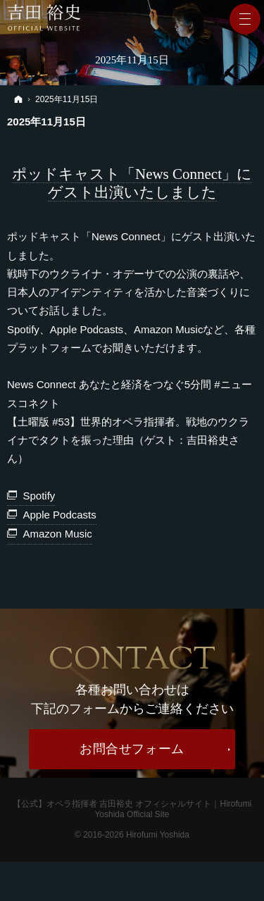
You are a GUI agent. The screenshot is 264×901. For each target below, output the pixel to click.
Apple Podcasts (59, 515)
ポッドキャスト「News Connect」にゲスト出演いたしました (132, 183)
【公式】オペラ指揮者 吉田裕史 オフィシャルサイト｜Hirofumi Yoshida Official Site (132, 809)
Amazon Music (57, 534)
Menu (245, 19)
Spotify (39, 496)
